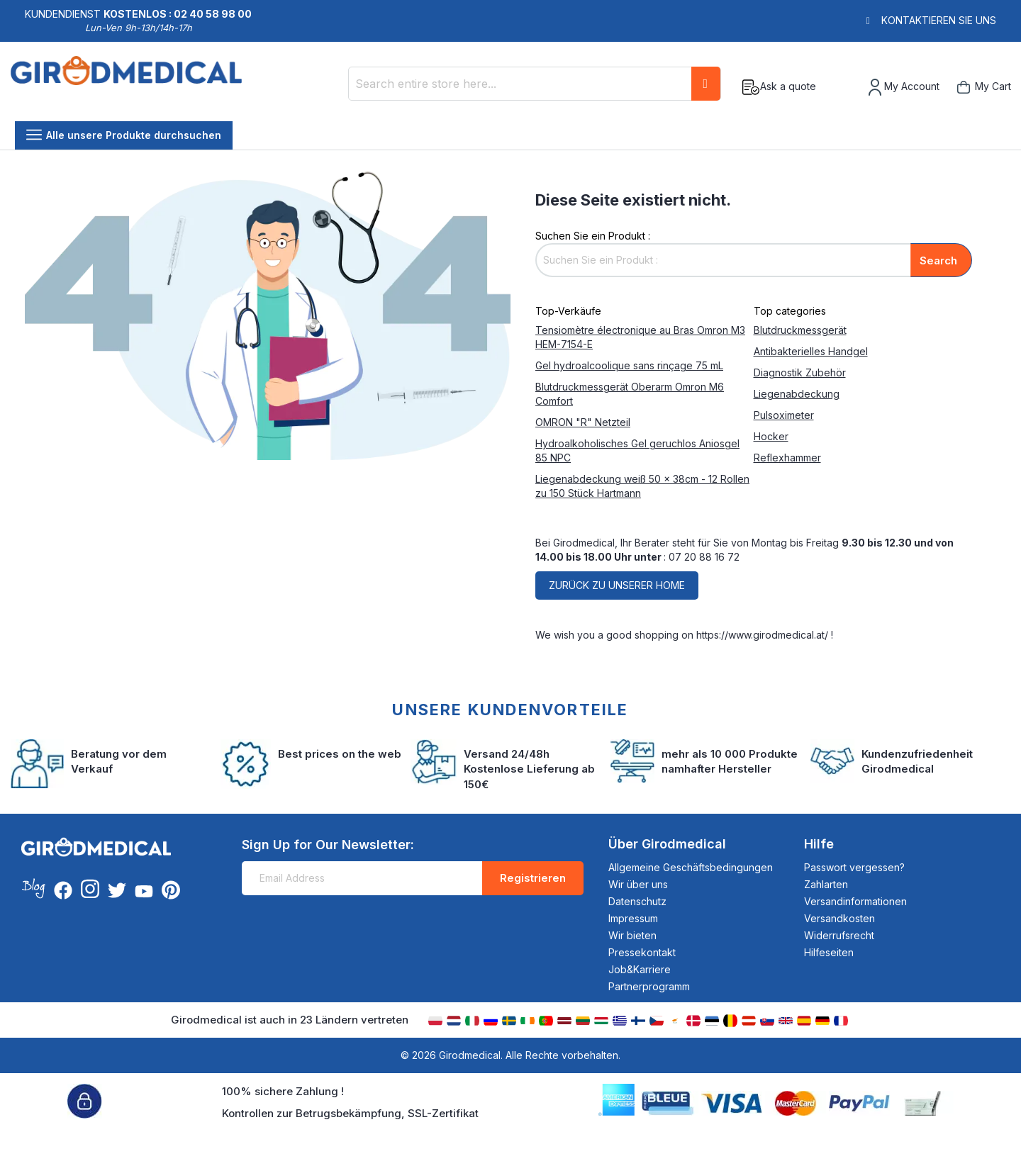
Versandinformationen (855, 901)
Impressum (633, 918)
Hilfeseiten (829, 952)
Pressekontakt (642, 952)
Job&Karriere (639, 969)
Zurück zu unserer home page (617, 589)
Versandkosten (839, 918)
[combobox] (534, 84)
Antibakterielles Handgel (811, 351)
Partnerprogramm (649, 986)
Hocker (771, 436)
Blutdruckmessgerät (800, 330)
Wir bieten (632, 935)
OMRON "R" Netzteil (582, 422)
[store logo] (126, 87)
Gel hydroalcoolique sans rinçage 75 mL (629, 365)
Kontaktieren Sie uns (938, 20)
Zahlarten (826, 884)
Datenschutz (637, 901)
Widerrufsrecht (839, 935)
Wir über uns (638, 884)
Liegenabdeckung (796, 394)
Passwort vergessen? (854, 867)
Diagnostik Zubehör (800, 372)
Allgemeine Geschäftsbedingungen (690, 867)
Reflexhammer (787, 458)
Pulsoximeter (784, 415)
